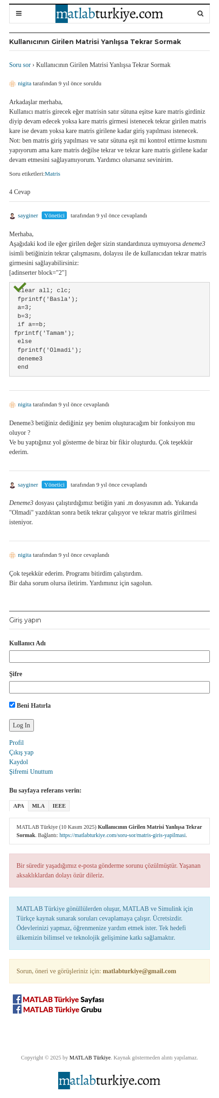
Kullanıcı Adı (27, 643)
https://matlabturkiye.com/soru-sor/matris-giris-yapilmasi (123, 835)
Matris (52, 173)
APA (18, 806)
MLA (38, 806)
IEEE (59, 806)
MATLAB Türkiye (90, 1057)
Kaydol (18, 762)
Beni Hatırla (30, 705)
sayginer (23, 215)
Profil (16, 742)
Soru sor (20, 64)
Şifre (15, 674)
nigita (20, 83)
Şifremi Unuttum (31, 771)
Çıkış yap (21, 752)
